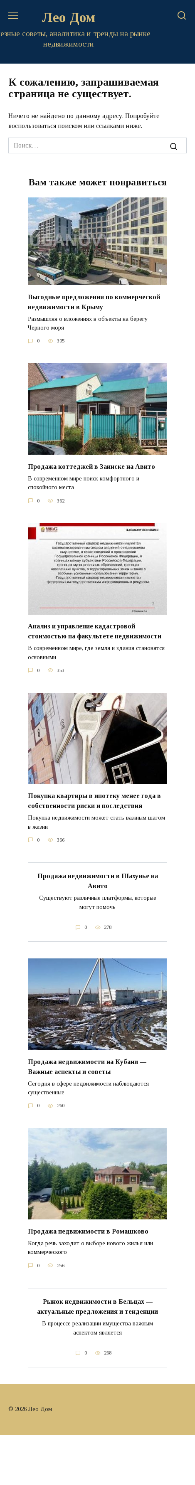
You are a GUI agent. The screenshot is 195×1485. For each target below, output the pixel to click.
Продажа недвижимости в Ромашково (88, 1230)
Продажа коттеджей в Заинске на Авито (91, 466)
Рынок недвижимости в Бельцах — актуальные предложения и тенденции (97, 1306)
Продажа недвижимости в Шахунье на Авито (97, 880)
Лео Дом (68, 17)
